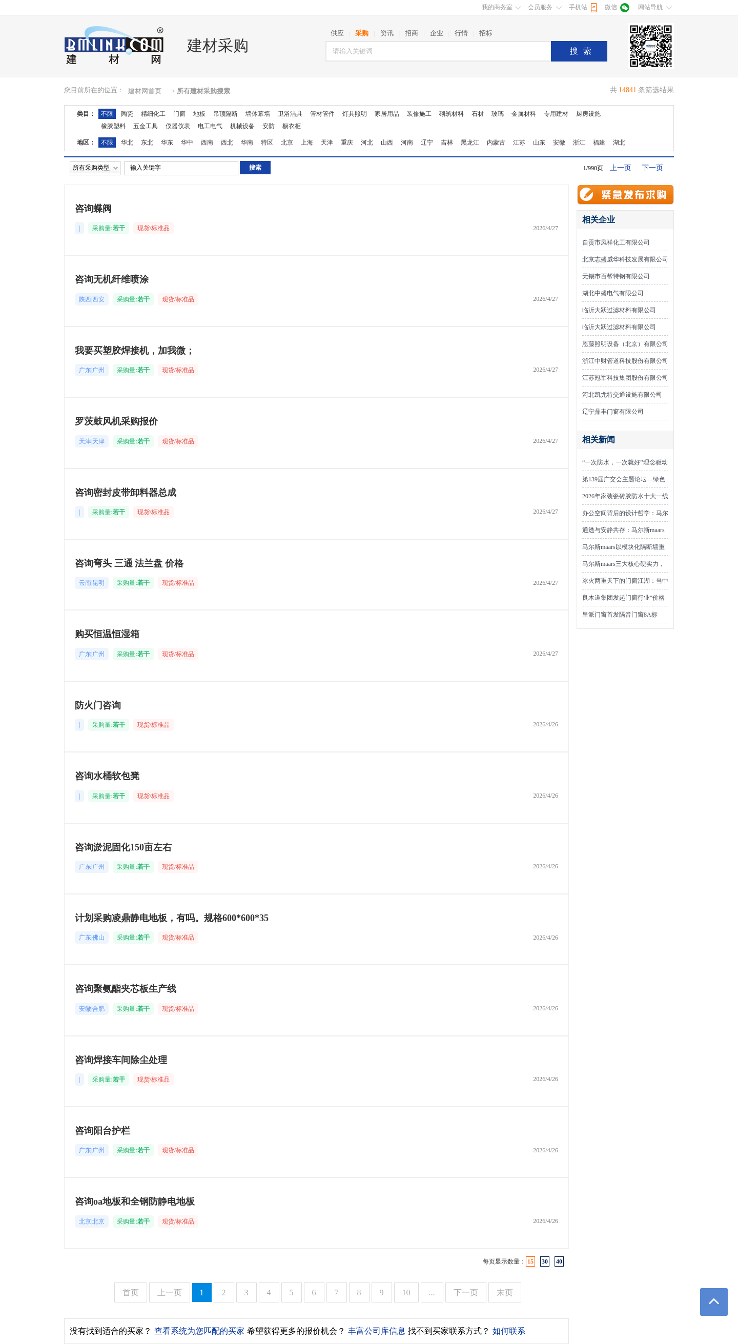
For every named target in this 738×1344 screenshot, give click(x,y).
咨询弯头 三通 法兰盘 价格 (129, 563)
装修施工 (419, 113)
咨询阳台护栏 (102, 1131)
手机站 (578, 7)
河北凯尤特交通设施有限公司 (622, 394)
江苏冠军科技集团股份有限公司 (625, 377)
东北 (147, 142)
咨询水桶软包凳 (107, 776)
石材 (477, 113)
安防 (268, 126)
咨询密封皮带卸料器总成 (125, 492)
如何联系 (509, 1331)
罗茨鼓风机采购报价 (116, 421)
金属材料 (523, 113)
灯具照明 (354, 113)
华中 (187, 142)
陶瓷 (127, 113)
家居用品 (387, 113)
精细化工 (153, 113)
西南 (207, 142)
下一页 (652, 168)
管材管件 (322, 113)
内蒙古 (496, 142)
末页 (505, 1292)
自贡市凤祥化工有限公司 (616, 242)
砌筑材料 (451, 113)
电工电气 (210, 126)
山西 (387, 142)
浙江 (579, 142)
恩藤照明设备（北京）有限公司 (625, 344)
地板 (199, 113)
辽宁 (427, 142)
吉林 (447, 142)
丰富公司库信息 (376, 1331)
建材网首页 (144, 91)
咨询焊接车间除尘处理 (121, 1060)
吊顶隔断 (225, 113)
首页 (130, 1292)
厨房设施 (588, 113)
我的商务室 (497, 7)
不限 (107, 113)
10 (406, 1292)
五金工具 (145, 126)
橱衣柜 (291, 126)
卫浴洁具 (290, 113)
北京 (287, 142)
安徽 (559, 142)
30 (545, 1261)
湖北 (619, 142)
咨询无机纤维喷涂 (112, 279)
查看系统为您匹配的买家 (199, 1331)
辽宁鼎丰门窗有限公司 (613, 411)
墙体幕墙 (257, 113)
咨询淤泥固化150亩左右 (123, 847)
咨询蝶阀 (93, 208)
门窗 (179, 113)
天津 (327, 142)
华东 (167, 142)
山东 (539, 142)
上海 (307, 142)
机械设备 (242, 126)
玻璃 (497, 113)
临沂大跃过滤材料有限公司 (619, 310)
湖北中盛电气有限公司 (613, 293)
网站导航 (650, 7)
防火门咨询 (98, 705)
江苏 (519, 142)
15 (530, 1261)
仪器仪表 (178, 126)
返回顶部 (714, 1302)
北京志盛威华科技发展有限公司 (625, 259)
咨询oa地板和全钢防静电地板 (135, 1201)
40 (559, 1261)
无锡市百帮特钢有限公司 (616, 276)
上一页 (620, 168)
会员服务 (540, 7)
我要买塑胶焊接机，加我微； (135, 350)
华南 (247, 142)
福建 (599, 142)
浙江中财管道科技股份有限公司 (625, 360)
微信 (611, 7)
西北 (227, 142)
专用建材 (556, 113)
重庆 (347, 142)
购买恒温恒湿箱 (107, 634)
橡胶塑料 (113, 126)
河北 (367, 142)
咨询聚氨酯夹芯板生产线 (125, 989)
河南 (407, 142)
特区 (267, 142)
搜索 (583, 51)
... (432, 1292)
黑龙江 (470, 142)
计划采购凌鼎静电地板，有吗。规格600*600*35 (172, 918)
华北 (127, 142)
